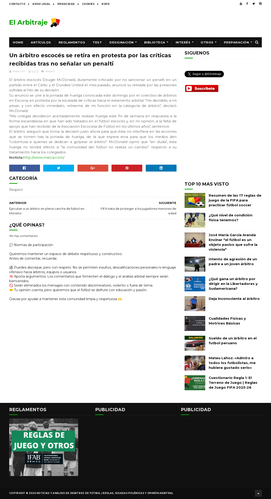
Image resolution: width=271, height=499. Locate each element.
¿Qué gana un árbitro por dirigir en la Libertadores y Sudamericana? (233, 284)
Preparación (236, 42)
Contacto (17, 4)
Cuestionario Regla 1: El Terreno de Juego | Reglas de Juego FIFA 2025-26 (233, 383)
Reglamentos (72, 42)
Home (18, 42)
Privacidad (66, 4)
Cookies (88, 4)
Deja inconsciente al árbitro (234, 298)
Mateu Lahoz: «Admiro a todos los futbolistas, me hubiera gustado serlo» (232, 363)
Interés (183, 42)
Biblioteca (154, 42)
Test (97, 42)
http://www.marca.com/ (43, 157)
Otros (207, 42)
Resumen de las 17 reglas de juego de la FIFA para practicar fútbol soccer (235, 200)
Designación (121, 42)
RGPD (106, 4)
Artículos (41, 42)
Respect (50, 71)
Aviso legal (41, 4)
